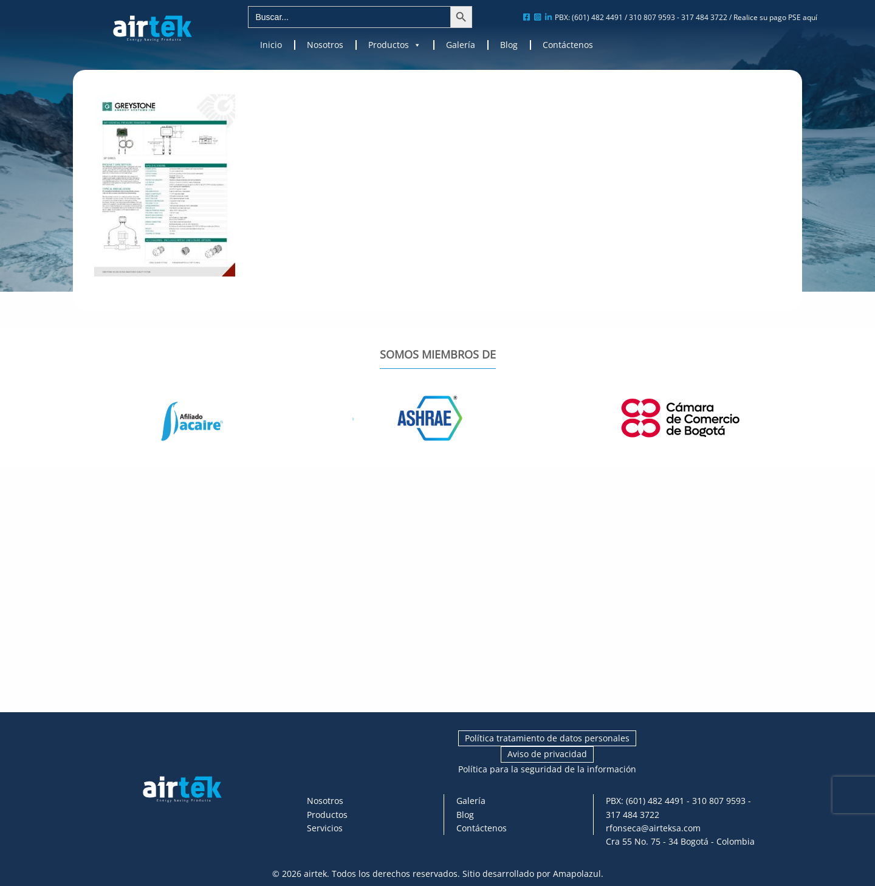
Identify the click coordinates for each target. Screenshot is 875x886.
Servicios (325, 828)
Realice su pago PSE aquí (775, 17)
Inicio (271, 45)
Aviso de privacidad (547, 754)
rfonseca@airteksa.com (653, 828)
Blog (509, 45)
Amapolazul (577, 873)
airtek (315, 873)
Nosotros (325, 45)
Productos (394, 45)
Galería (460, 45)
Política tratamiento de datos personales (547, 738)
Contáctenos (568, 45)
